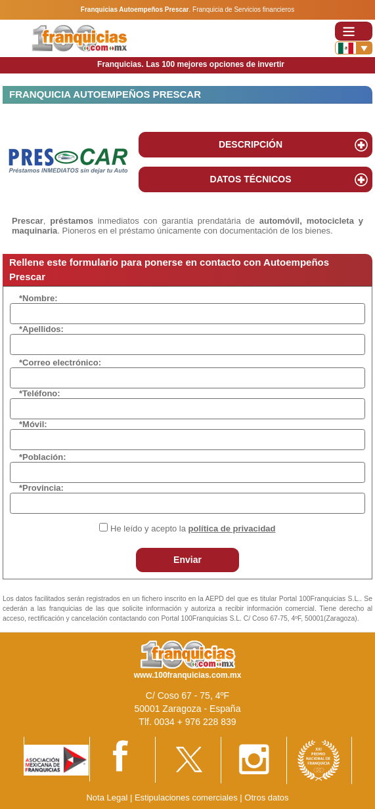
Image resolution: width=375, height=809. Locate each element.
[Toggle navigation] (353, 31)
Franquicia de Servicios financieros (243, 9)
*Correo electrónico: (60, 362)
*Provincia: (41, 488)
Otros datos (266, 797)
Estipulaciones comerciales (187, 797)
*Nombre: (38, 298)
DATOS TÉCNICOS (251, 179)
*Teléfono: (39, 393)
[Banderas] (353, 47)
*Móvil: (33, 424)
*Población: (42, 457)
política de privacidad (232, 528)
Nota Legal (106, 797)
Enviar (187, 559)
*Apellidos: (41, 329)
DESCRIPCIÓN (250, 144)
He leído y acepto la (192, 528)
